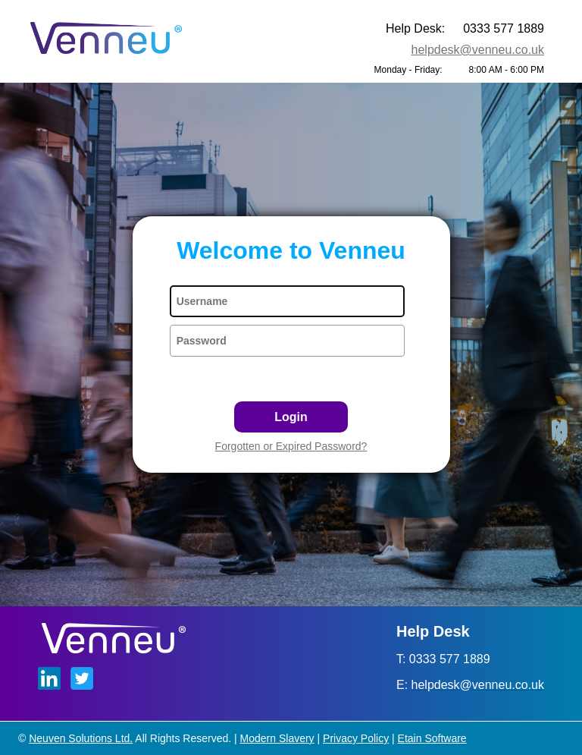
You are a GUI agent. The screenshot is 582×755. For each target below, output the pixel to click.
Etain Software (432, 738)
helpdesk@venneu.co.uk (477, 49)
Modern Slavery (277, 738)
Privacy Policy (356, 738)
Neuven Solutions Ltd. (81, 738)
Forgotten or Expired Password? (291, 446)
